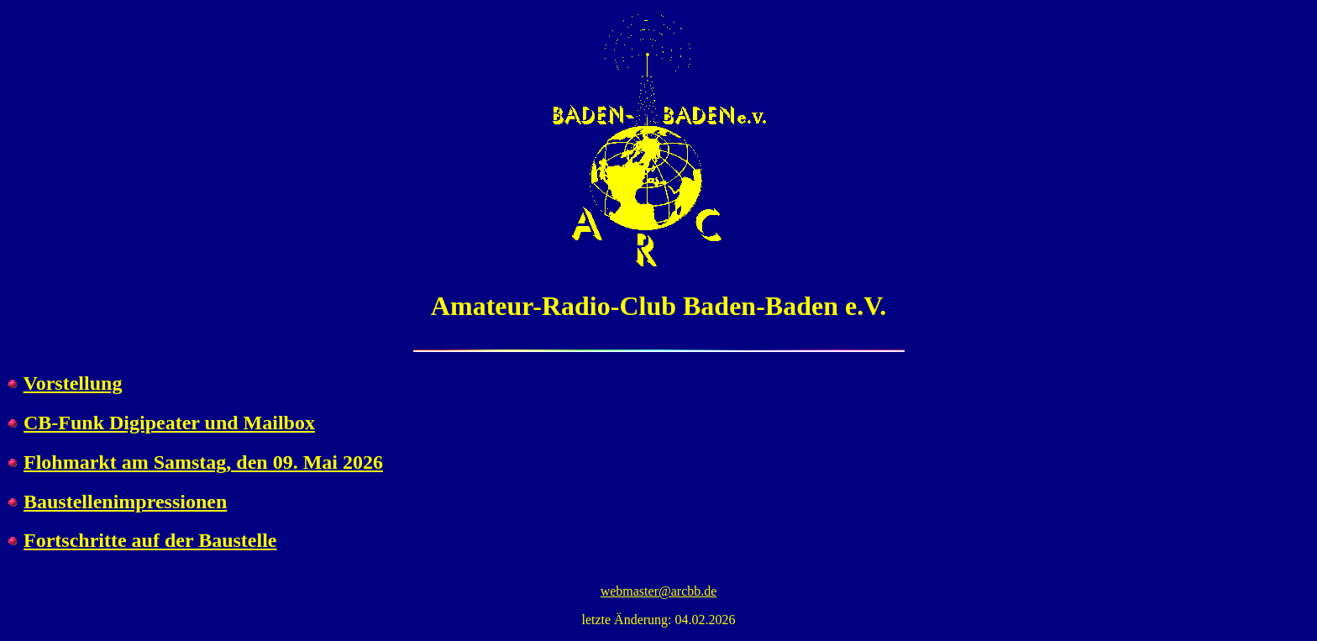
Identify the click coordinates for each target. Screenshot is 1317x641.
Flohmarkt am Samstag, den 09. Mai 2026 (203, 462)
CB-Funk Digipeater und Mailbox (169, 422)
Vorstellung (73, 383)
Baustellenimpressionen (125, 501)
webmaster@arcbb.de (659, 591)
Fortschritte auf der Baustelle (150, 540)
